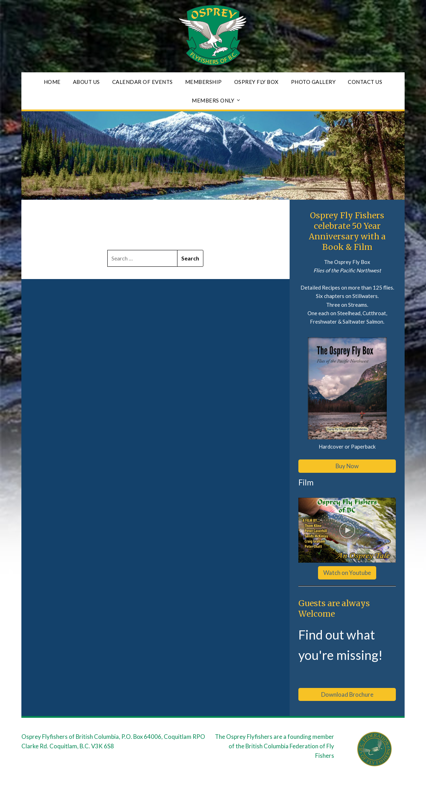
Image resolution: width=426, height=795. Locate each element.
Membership (203, 82)
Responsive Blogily (261, 785)
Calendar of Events (142, 82)
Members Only (213, 100)
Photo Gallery (313, 82)
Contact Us (365, 82)
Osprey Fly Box (256, 82)
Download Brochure (347, 694)
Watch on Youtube (347, 572)
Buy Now (347, 466)
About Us (86, 82)
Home (52, 82)
